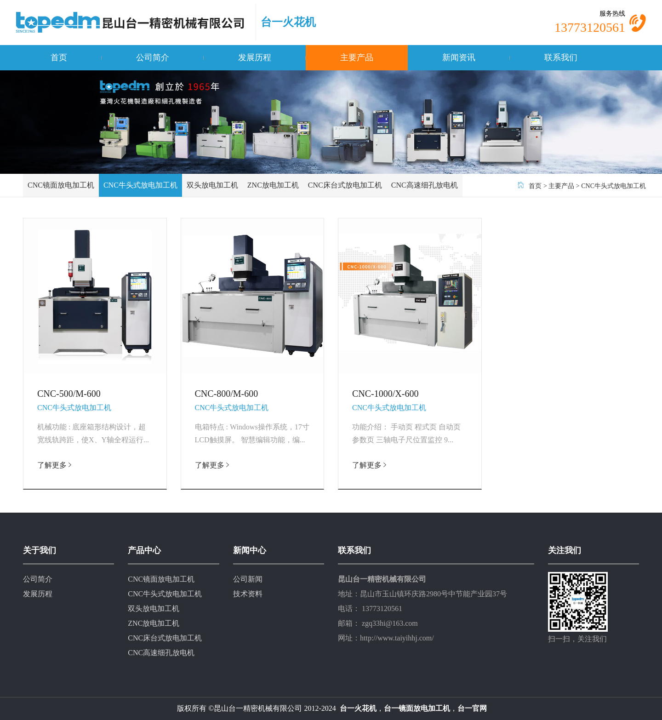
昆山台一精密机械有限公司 (258, 708)
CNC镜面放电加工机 (61, 185)
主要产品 (356, 57)
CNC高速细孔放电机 (424, 185)
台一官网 (472, 708)
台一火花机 (288, 22)
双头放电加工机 (212, 185)
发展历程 (254, 57)
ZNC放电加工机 (273, 185)
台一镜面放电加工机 (417, 708)
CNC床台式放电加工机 (345, 185)
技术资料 (248, 594)
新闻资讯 (458, 57)
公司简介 (152, 57)
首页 (59, 57)
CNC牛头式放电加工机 (140, 185)
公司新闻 (248, 579)
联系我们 (560, 57)
